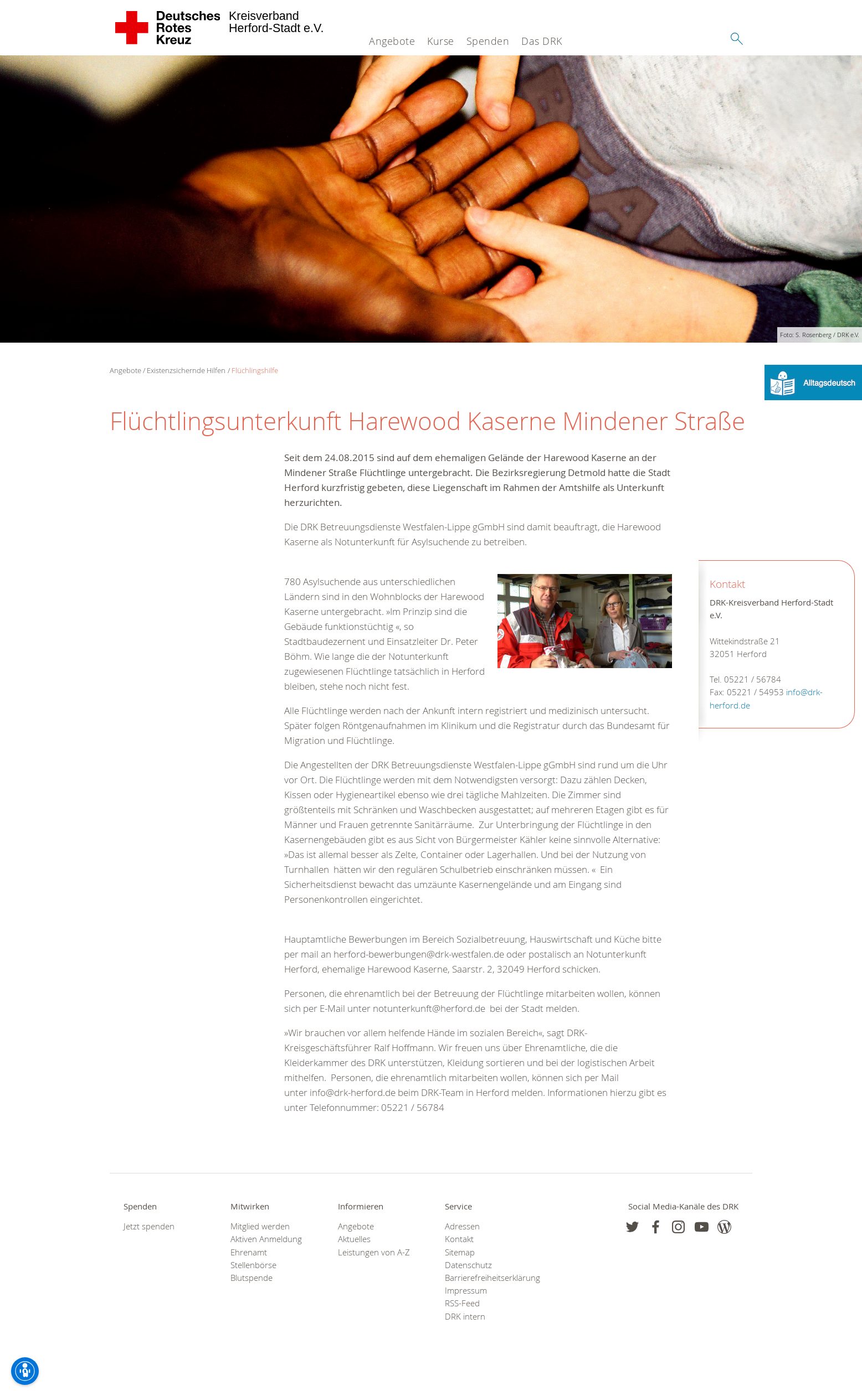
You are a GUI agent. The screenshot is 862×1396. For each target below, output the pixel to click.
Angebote (392, 41)
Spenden (488, 41)
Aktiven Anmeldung (266, 1239)
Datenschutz (468, 1265)
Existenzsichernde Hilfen (186, 370)
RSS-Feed (462, 1303)
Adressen (462, 1226)
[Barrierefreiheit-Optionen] (25, 1371)
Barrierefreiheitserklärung (484, 1278)
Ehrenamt (248, 1252)
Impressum (466, 1290)
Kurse (440, 41)
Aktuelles (354, 1239)
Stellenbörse (253, 1265)
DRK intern (465, 1316)
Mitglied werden (260, 1226)
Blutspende (251, 1278)
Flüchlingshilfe (255, 370)
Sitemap (460, 1252)
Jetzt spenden (149, 1226)
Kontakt (459, 1239)
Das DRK (541, 41)
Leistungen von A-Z (374, 1252)
